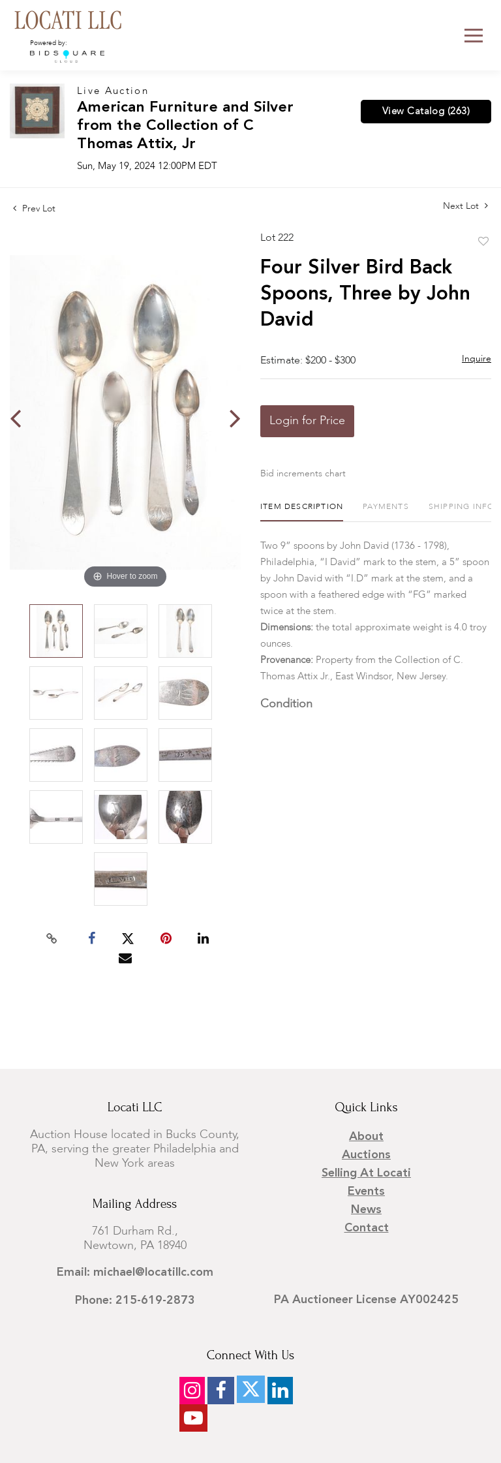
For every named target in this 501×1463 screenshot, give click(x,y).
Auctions (366, 1155)
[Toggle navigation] (473, 36)
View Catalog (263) (426, 111)
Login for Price (307, 421)
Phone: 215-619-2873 (135, 1300)
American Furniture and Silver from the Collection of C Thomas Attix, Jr (185, 126)
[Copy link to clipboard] (52, 939)
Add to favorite (483, 242)
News (366, 1210)
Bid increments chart (303, 473)
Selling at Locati (366, 1173)
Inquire (476, 358)
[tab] (301, 511)
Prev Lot (34, 208)
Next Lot (465, 206)
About (366, 1137)
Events (366, 1191)
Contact (366, 1228)
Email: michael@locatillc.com (135, 1272)
